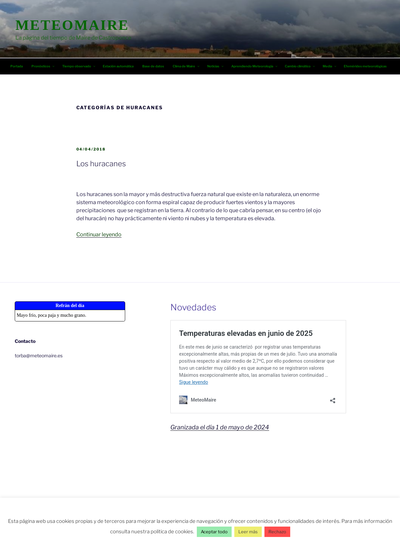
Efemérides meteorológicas (365, 66)
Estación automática (118, 66)
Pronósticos (43, 66)
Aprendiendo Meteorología (254, 66)
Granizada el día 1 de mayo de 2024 (219, 427)
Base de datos (153, 66)
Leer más (248, 531)
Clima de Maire (186, 66)
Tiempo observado (79, 66)
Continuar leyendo (99, 234)
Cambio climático (300, 66)
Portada (16, 66)
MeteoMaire (72, 25)
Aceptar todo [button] (214, 531)
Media (330, 66)
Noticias (215, 66)
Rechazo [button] (277, 531)
